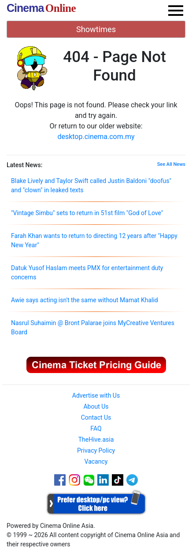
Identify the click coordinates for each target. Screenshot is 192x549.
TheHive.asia (96, 439)
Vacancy (96, 461)
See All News (171, 164)
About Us (95, 406)
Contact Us (96, 417)
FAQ (95, 428)
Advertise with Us (96, 395)
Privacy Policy (96, 450)
